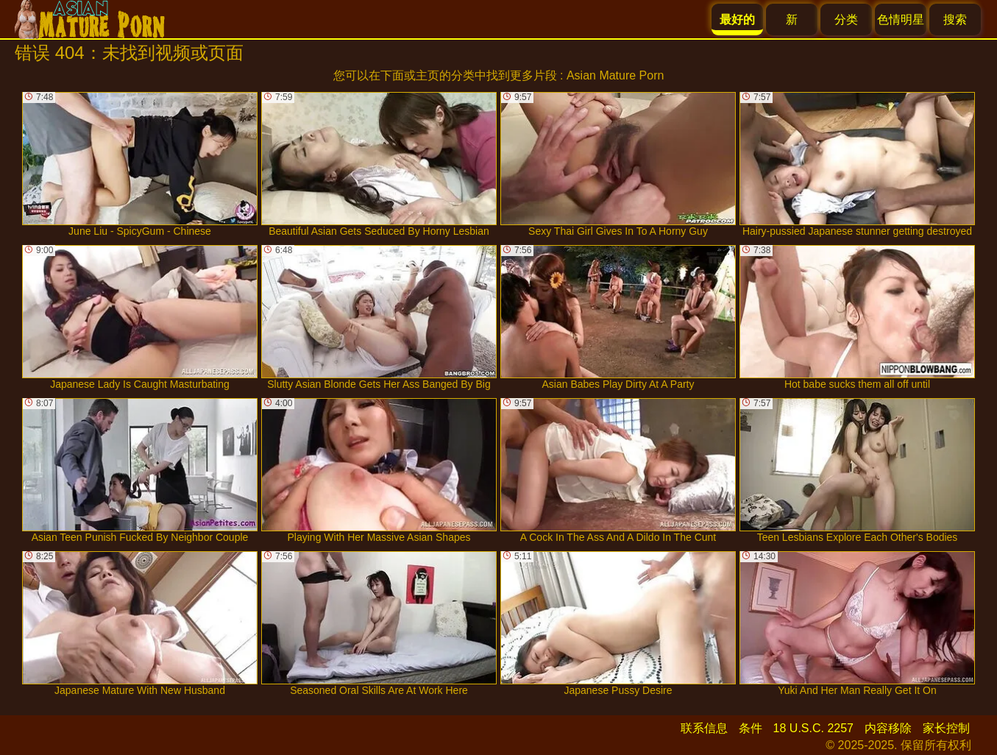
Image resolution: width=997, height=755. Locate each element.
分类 (846, 19)
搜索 (955, 19)
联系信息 (704, 728)
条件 (750, 728)
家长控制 (946, 728)
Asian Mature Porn (615, 75)
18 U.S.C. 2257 (813, 728)
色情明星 (900, 19)
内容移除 (888, 728)
